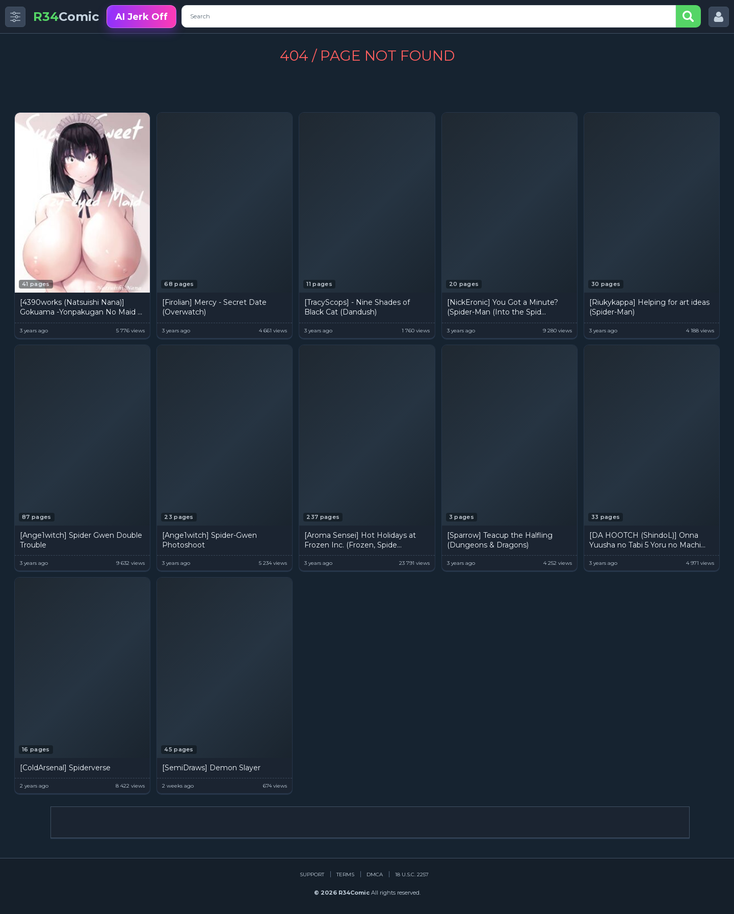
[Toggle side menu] (15, 17)
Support (312, 874)
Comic (66, 16)
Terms (345, 874)
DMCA (374, 874)
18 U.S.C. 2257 (412, 874)
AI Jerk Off (141, 16)
